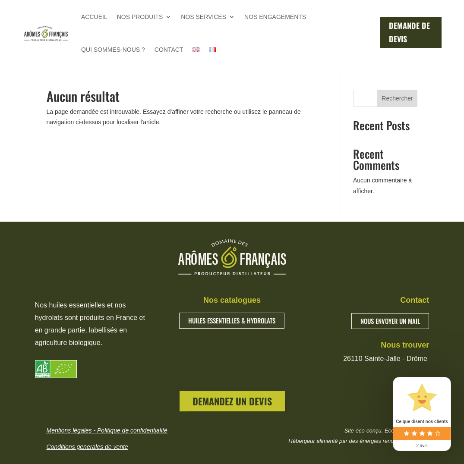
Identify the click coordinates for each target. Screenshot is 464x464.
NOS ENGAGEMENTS (275, 16)
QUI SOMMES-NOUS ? (113, 49)
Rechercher (397, 98)
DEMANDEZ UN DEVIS (232, 401)
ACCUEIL (94, 16)
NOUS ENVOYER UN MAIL (390, 321)
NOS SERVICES (203, 16)
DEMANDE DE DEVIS (409, 32)
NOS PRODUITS (140, 16)
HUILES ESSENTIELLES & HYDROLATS (231, 320)
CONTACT (169, 49)
